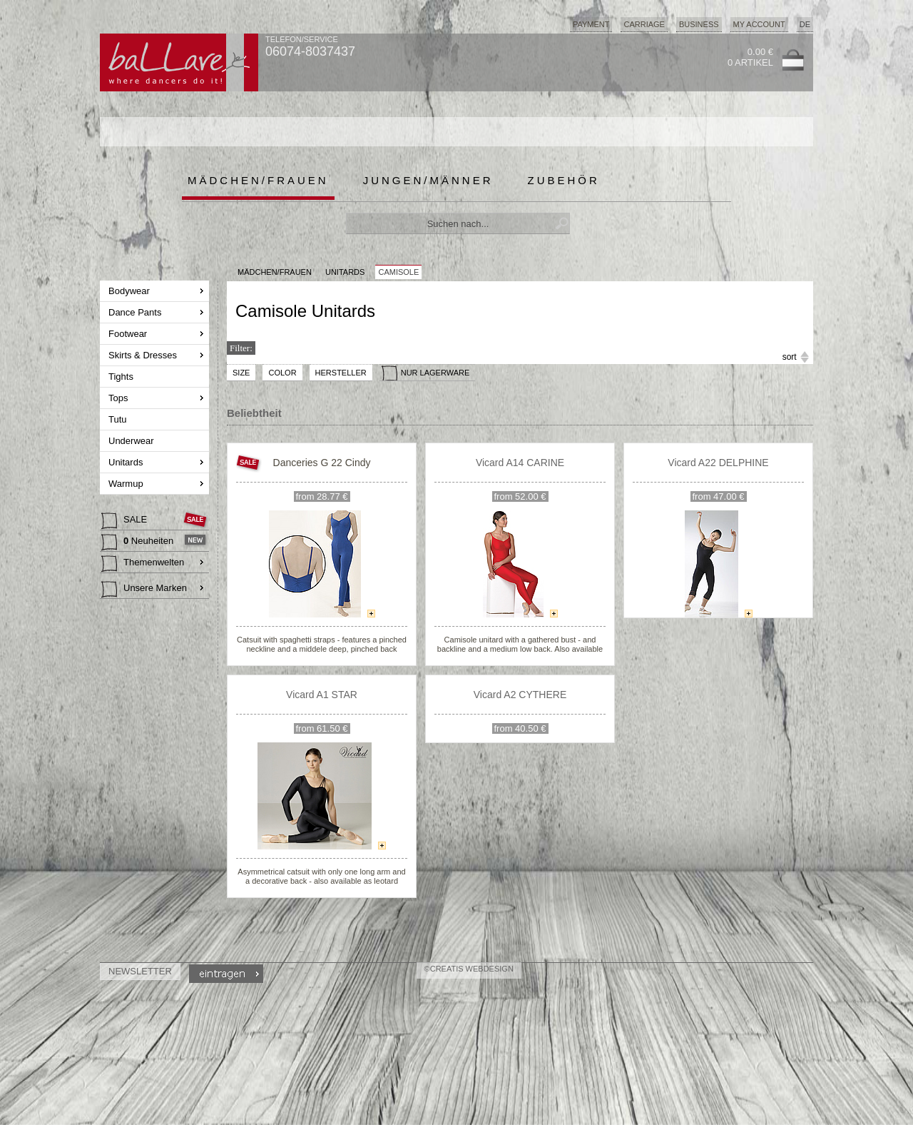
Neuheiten (138, 542)
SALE (125, 521)
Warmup (127, 483)
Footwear (129, 333)
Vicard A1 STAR (321, 694)
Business (699, 24)
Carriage (643, 24)
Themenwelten (142, 563)
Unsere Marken (144, 589)
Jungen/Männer (428, 180)
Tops (119, 398)
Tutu (118, 419)
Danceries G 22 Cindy (322, 462)
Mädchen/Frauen (258, 180)
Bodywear (130, 291)
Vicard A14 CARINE (520, 462)
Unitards (127, 462)
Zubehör (564, 180)
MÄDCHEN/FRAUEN (275, 272)
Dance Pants (136, 312)
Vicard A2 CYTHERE (520, 694)
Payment (591, 24)
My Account (759, 24)
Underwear (132, 440)
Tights (122, 376)
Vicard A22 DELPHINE (718, 462)
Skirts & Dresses (144, 355)
